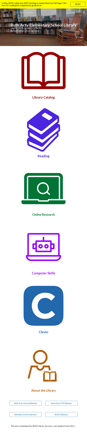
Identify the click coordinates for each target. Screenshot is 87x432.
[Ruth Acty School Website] (26, 403)
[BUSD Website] (61, 414)
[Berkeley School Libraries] (26, 414)
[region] (43, 4)
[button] (3, 12)
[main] (43, 27)
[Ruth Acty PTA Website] (61, 403)
